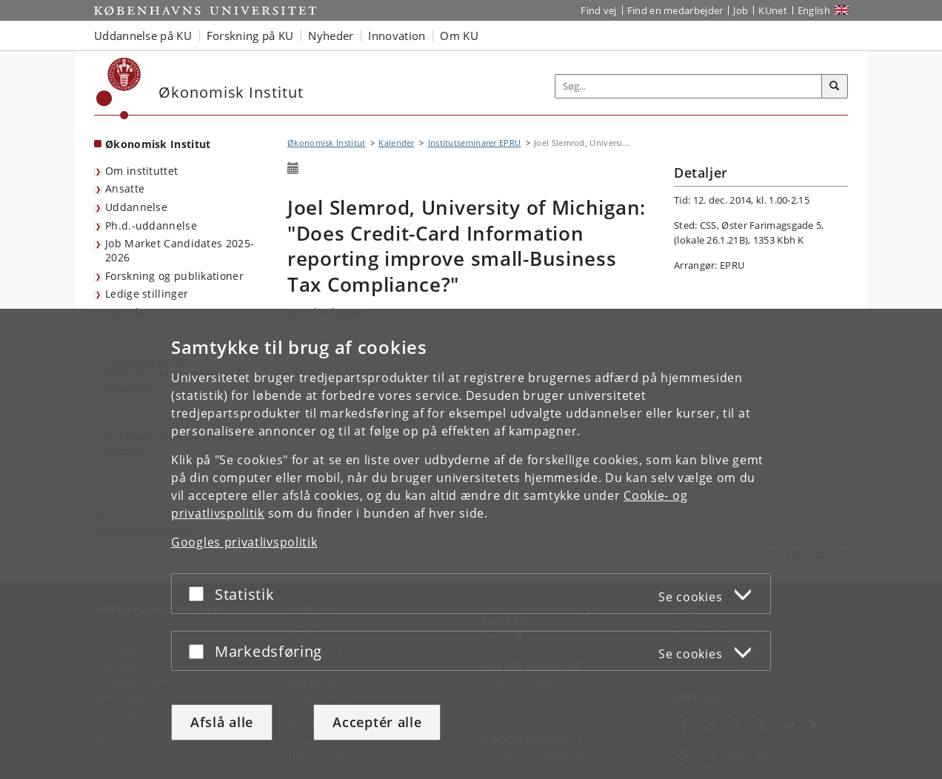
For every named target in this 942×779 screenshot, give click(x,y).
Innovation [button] (396, 35)
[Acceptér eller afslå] (200, 593)
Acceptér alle (377, 722)
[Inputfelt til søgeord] (689, 86)
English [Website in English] (814, 10)
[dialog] (471, 544)
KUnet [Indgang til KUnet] (772, 10)
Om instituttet (141, 171)
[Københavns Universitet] (118, 88)
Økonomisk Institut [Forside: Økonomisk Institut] (157, 144)
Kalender (396, 142)
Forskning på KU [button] (250, 35)
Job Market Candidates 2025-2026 (179, 250)
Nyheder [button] (330, 35)
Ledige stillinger (146, 294)
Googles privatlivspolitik (244, 542)
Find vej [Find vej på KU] (598, 10)
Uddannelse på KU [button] (143, 35)
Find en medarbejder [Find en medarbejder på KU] (675, 10)
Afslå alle (221, 722)
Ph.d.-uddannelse (151, 225)
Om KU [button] (459, 35)
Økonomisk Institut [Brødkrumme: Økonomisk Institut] (326, 142)
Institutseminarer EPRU (474, 142)
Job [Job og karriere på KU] (740, 10)
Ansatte (124, 188)
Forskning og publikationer (174, 276)
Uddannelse (136, 207)
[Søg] (834, 86)
